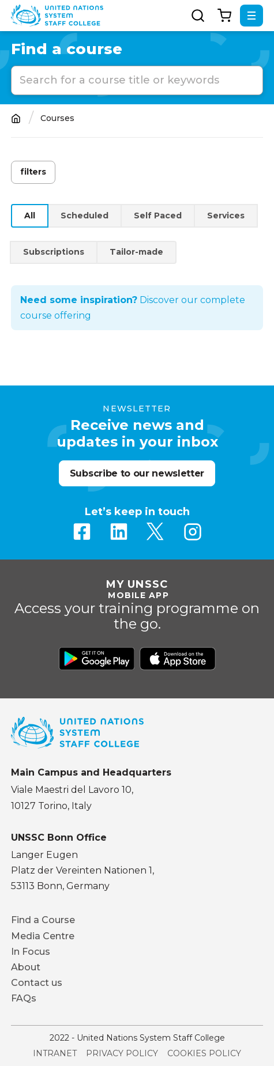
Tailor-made (136, 252)
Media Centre (42, 936)
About (25, 967)
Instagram (192, 532)
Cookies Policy (204, 1053)
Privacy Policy (122, 1053)
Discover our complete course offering (132, 307)
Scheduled (84, 215)
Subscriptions (53, 252)
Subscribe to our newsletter (137, 473)
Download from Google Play (97, 658)
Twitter (156, 532)
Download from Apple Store (178, 658)
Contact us (36, 982)
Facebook (82, 532)
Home (16, 118)
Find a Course (43, 919)
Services (226, 215)
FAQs (23, 998)
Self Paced (158, 215)
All (29, 215)
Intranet (55, 1053)
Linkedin (119, 532)
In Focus (30, 951)
